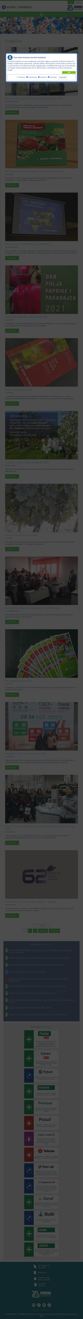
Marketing (53, 77)
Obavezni (22, 77)
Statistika (43, 77)
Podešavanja (32, 77)
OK (69, 72)
